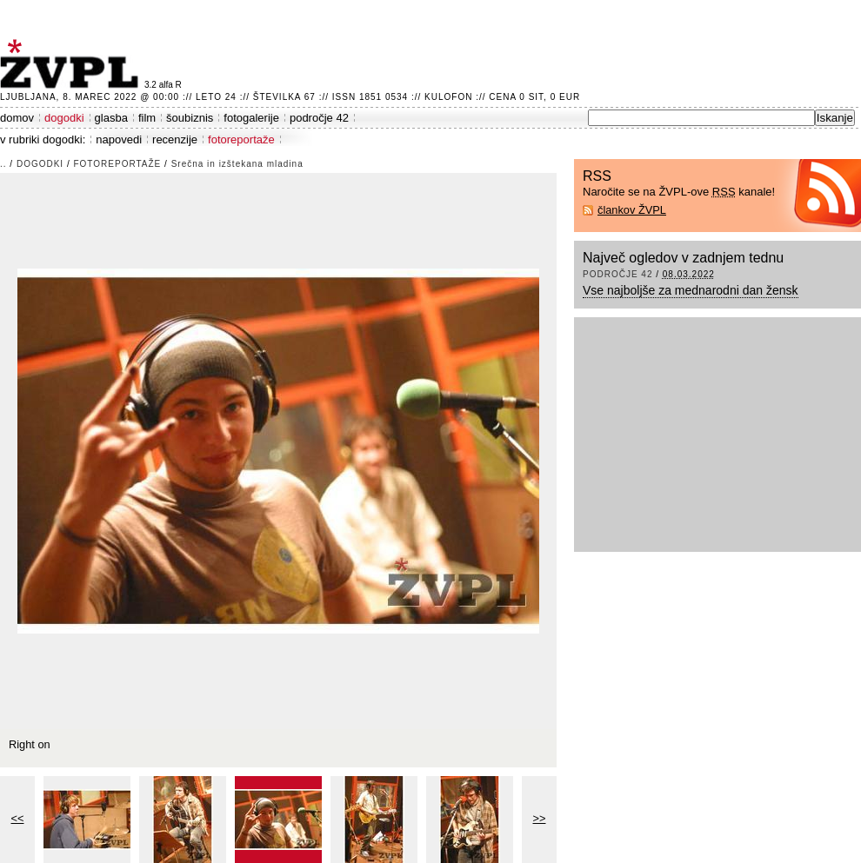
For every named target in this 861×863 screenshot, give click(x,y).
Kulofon (448, 97)
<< (17, 818)
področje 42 (319, 117)
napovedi (119, 139)
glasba (111, 117)
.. (3, 164)
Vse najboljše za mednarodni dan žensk (690, 290)
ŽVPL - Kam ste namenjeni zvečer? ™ (72, 64)
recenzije (174, 139)
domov (17, 117)
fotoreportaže (241, 139)
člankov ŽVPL (631, 209)
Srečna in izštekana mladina (237, 164)
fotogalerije (251, 117)
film (147, 117)
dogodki (64, 117)
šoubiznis (189, 117)
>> (539, 818)
